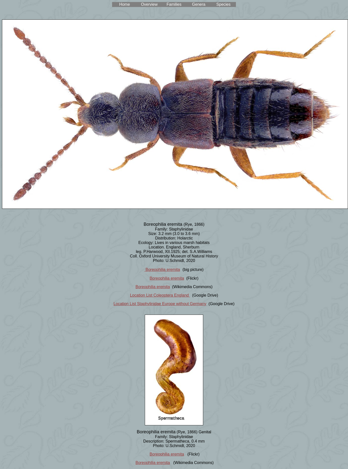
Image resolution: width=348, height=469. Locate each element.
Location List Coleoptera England (160, 295)
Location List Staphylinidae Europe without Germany (160, 304)
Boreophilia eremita (162, 269)
